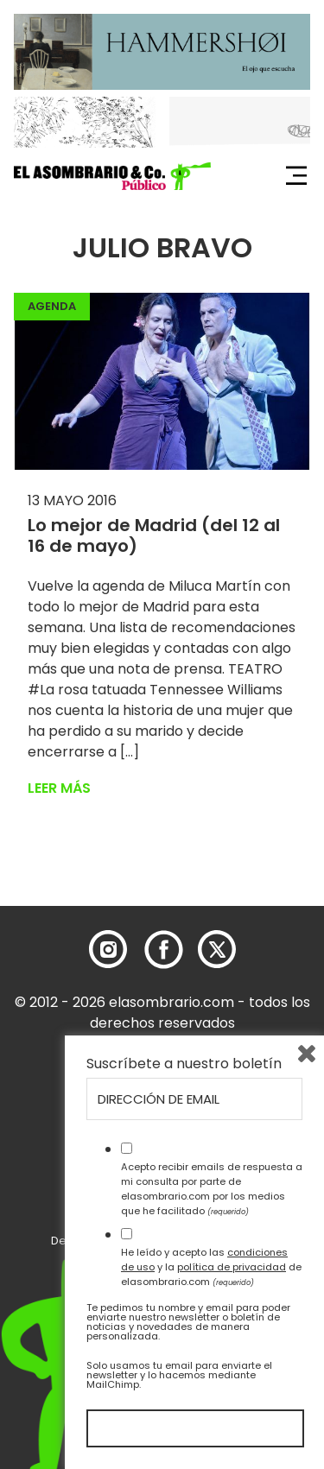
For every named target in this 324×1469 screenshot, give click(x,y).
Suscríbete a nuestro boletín (184, 1064)
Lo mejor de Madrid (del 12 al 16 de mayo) (154, 535)
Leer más (59, 788)
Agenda (52, 306)
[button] (112, 176)
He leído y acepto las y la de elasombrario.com (211, 1267)
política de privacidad (231, 1267)
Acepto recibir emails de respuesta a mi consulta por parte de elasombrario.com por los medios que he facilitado (211, 1188)
